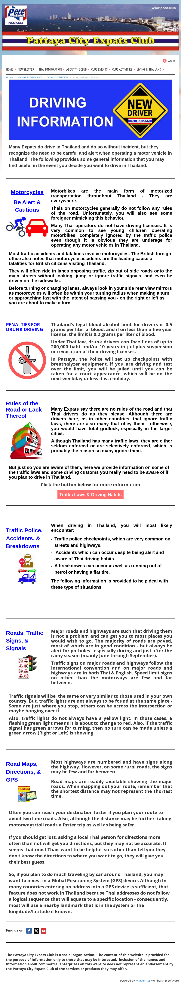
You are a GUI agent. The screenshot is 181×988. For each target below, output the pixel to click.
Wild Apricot (143, 980)
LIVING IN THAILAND (29, 77)
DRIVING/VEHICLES (57, 77)
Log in (171, 60)
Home (9, 77)
